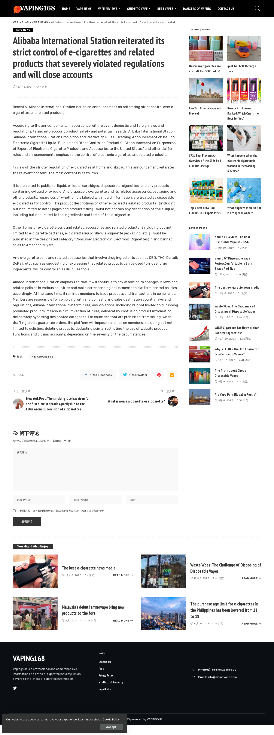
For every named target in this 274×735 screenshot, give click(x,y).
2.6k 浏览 (242, 317)
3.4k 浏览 (241, 274)
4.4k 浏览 (244, 360)
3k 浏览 (242, 293)
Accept (51, 725)
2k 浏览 (218, 633)
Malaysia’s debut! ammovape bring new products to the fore (93, 620)
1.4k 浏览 (41, 87)
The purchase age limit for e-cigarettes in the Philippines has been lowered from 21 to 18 (225, 620)
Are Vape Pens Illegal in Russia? (236, 394)
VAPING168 (29, 668)
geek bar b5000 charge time (244, 66)
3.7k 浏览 (245, 339)
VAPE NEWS (23, 29)
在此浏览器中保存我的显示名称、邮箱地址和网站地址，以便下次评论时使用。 (62, 520)
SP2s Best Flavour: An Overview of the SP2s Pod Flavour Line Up (204, 161)
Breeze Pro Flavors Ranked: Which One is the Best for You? (244, 113)
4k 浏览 (242, 248)
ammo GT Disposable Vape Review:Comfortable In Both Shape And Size (233, 263)
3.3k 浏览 (242, 400)
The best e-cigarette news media (237, 287)
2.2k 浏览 (90, 630)
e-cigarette (44, 356)
